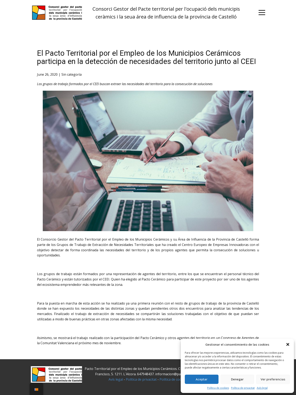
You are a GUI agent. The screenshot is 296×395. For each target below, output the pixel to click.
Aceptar (201, 379)
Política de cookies (218, 388)
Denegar (237, 379)
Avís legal (262, 388)
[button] (288, 344)
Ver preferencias (273, 379)
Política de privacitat (243, 388)
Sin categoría (71, 74)
